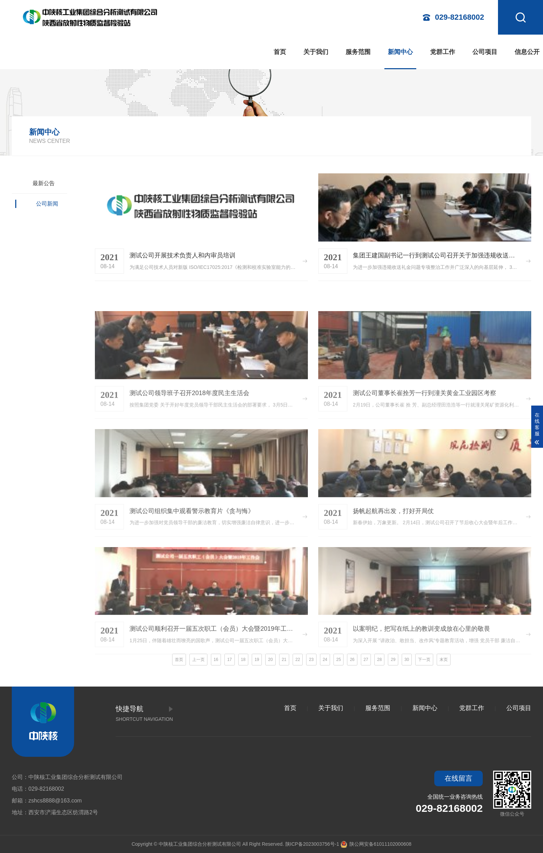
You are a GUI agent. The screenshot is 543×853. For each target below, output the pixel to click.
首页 (280, 51)
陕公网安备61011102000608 (375, 844)
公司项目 (484, 51)
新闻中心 (400, 51)
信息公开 (527, 51)
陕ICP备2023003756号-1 (312, 844)
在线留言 (458, 778)
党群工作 (442, 51)
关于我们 (315, 51)
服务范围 (358, 51)
